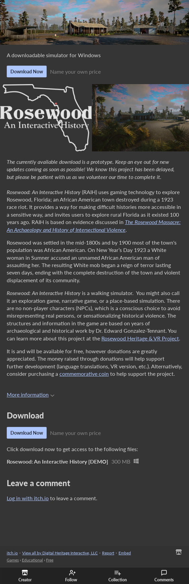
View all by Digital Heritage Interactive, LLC (60, 552)
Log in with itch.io (28, 498)
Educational (32, 559)
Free (49, 559)
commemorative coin (84, 373)
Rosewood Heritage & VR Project (140, 338)
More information (30, 394)
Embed (125, 552)
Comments (164, 576)
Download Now (26, 71)
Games (13, 559)
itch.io (12, 552)
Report (108, 552)
